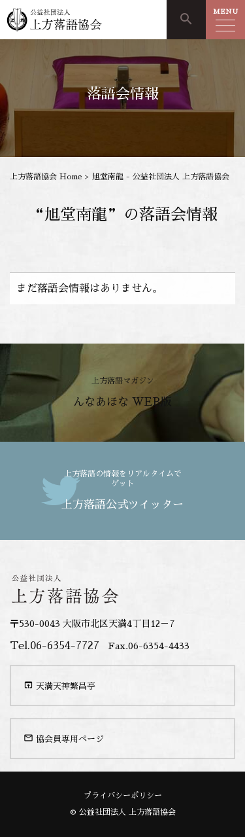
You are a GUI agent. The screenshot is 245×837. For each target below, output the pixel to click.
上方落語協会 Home (46, 177)
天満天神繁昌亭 (59, 685)
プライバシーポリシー (123, 796)
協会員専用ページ (64, 738)
